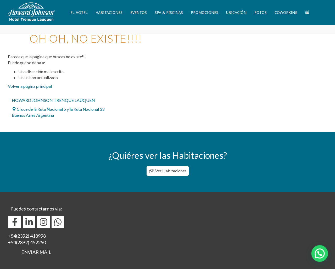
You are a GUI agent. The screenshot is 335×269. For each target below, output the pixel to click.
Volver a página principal (30, 86)
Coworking (286, 12)
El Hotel (79, 12)
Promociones (204, 12)
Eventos (138, 12)
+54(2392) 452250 (27, 242)
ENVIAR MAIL (36, 252)
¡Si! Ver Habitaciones (168, 170)
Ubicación (236, 12)
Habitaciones (109, 12)
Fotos (260, 12)
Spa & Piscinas (169, 12)
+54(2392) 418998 (27, 236)
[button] (321, 258)
